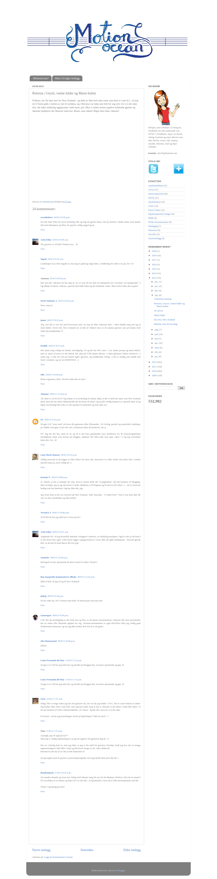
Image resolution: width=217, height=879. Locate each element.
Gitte (43, 699)
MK (42, 374)
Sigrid (43, 259)
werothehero (47, 217)
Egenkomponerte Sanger (159, 214)
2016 (154, 264)
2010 (154, 371)
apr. (157, 343)
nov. (157, 286)
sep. (157, 295)
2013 (154, 278)
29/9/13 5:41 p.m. (52, 419)
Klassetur (152, 230)
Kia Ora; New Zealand (164, 319)
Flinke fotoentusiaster (158, 222)
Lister (151, 206)
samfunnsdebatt (155, 185)
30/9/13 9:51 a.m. (60, 532)
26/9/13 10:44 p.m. (54, 374)
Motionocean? (41, 78)
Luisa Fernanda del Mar (52, 660)
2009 (154, 375)
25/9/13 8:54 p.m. (58, 278)
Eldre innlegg (132, 850)
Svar (43, 229)
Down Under (154, 210)
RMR (150, 218)
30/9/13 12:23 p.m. (86, 577)
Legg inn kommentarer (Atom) (58, 857)
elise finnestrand (49, 641)
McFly (151, 198)
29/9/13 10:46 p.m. (61, 512)
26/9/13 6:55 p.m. (66, 301)
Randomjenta (47, 772)
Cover (151, 189)
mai (157, 338)
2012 (154, 362)
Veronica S (46, 512)
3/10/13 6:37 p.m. (63, 772)
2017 (154, 260)
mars (157, 347)
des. (157, 281)
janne (43, 320)
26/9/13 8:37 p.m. (56, 345)
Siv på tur (158, 310)
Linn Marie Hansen (50, 455)
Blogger (121, 870)
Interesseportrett (155, 193)
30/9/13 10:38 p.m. (66, 641)
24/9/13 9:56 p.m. (62, 217)
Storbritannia (154, 202)
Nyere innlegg (41, 850)
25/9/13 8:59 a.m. (60, 239)
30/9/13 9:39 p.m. (60, 615)
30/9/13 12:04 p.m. (59, 557)
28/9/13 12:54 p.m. (58, 394)
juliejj (43, 596)
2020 (154, 251)
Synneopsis (46, 615)
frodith (44, 345)
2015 (154, 269)
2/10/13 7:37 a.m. (54, 699)
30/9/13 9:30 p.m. (55, 596)
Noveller (152, 234)
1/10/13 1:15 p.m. (73, 660)
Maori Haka (159, 315)
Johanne (45, 394)
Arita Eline (46, 239)
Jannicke (45, 557)
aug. (157, 329)
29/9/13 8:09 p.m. (59, 477)
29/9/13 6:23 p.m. (69, 455)
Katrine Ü (45, 477)
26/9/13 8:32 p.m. (55, 320)
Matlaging (153, 226)
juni (157, 334)
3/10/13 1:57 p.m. (54, 731)
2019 (154, 255)
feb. (157, 352)
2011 (154, 366)
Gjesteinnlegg (154, 238)
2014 (154, 273)
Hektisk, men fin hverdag (165, 324)
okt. (157, 290)
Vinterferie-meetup (163, 299)
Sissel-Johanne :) (49, 301)
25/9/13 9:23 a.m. (55, 259)
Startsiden (87, 850)
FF (42, 419)
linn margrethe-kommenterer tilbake (58, 577)
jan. (157, 356)
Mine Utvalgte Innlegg (67, 78)
